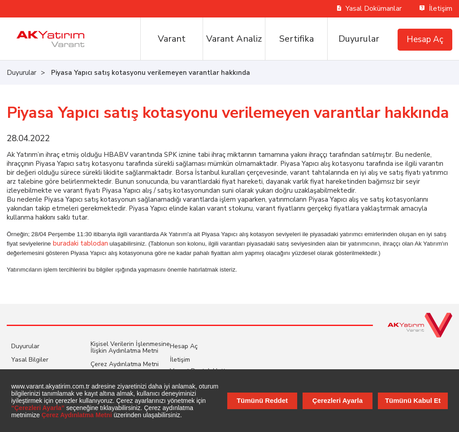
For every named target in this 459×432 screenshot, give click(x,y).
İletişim (436, 8)
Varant (172, 39)
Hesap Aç (425, 39)
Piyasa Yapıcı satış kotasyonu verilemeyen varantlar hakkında (150, 72)
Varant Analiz (234, 39)
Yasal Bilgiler (29, 359)
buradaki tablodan (80, 243)
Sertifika (296, 39)
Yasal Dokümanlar (369, 8)
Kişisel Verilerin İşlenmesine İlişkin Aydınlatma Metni (130, 347)
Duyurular (358, 39)
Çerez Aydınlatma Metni (125, 364)
